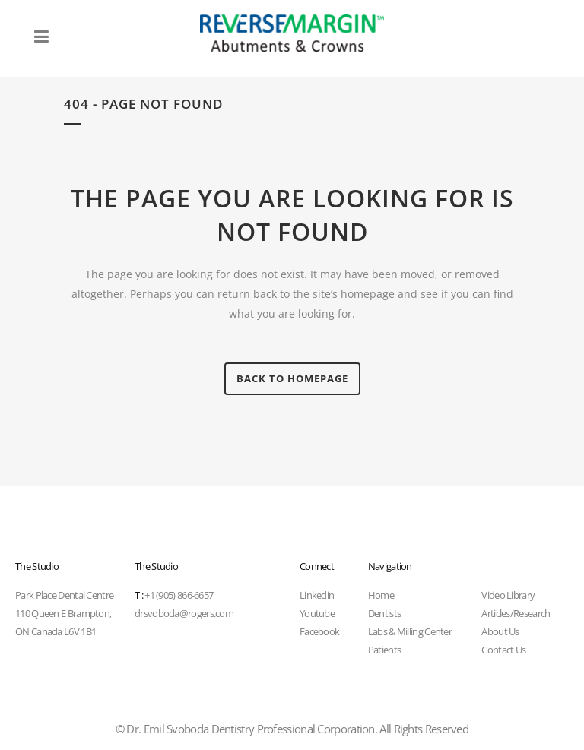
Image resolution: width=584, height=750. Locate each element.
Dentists (384, 613)
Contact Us (503, 650)
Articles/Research (515, 613)
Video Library (508, 595)
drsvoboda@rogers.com (184, 613)
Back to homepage (292, 378)
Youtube (317, 613)
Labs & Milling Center (410, 631)
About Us (500, 631)
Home (381, 595)
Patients (384, 650)
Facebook (319, 631)
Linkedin (317, 595)
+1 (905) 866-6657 (174, 595)
